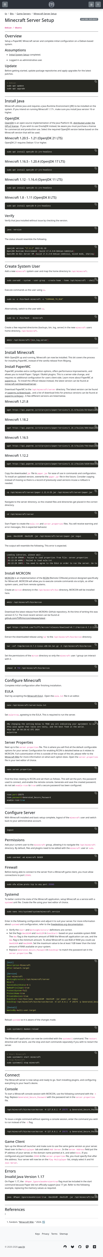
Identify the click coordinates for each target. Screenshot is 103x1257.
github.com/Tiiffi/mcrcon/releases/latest (25, 618)
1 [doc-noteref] (5, 1214)
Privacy (45, 1233)
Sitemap (64, 1233)
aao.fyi (21, 1246)
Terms (54, 1233)
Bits (12, 13)
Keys (37, 1233)
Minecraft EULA (35, 695)
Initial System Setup (19, 54)
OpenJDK (9, 122)
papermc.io (10, 380)
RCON (46, 577)
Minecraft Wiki (12, 756)
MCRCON (9, 577)
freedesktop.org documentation (67, 924)
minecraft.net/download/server (20, 384)
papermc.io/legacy (14, 395)
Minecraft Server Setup (45, 13)
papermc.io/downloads (19, 392)
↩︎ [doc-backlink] (43, 1222)
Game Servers (24, 13)
